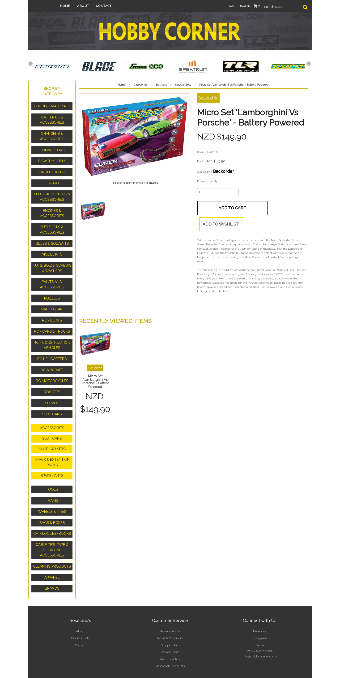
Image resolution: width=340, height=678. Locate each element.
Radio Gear (52, 300)
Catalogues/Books (52, 516)
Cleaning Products (51, 547)
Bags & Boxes (52, 505)
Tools (52, 473)
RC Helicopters (52, 348)
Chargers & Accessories (52, 134)
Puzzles (52, 289)
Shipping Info (170, 624)
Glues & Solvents (52, 237)
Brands (52, 568)
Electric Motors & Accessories (52, 192)
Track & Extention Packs (52, 447)
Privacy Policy (170, 611)
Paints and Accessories (52, 276)
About (90, 6)
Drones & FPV (52, 169)
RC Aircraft (52, 358)
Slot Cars (52, 401)
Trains (52, 484)
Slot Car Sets (52, 435)
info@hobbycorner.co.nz (260, 635)
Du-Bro (52, 180)
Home (72, 6)
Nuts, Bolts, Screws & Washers (52, 260)
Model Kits (52, 248)
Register (245, 5)
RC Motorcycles (52, 369)
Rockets (52, 380)
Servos (52, 390)
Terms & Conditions (170, 617)
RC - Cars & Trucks (52, 321)
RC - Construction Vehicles (52, 334)
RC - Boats (52, 311)
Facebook (260, 611)
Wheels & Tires (52, 495)
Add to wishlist (265, 207)
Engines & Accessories (52, 208)
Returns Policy (170, 637)
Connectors (52, 148)
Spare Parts (52, 460)
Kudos (251, 663)
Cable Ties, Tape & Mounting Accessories (52, 532)
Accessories (52, 414)
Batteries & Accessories (52, 119)
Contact (111, 6)
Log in (233, 5)
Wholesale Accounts (170, 644)
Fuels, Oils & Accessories (52, 224)
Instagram (259, 617)
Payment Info (170, 631)
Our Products (80, 617)
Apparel (52, 558)
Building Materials (52, 106)
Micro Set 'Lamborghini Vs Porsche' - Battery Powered (95, 372)
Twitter (259, 624)
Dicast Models (52, 158)
